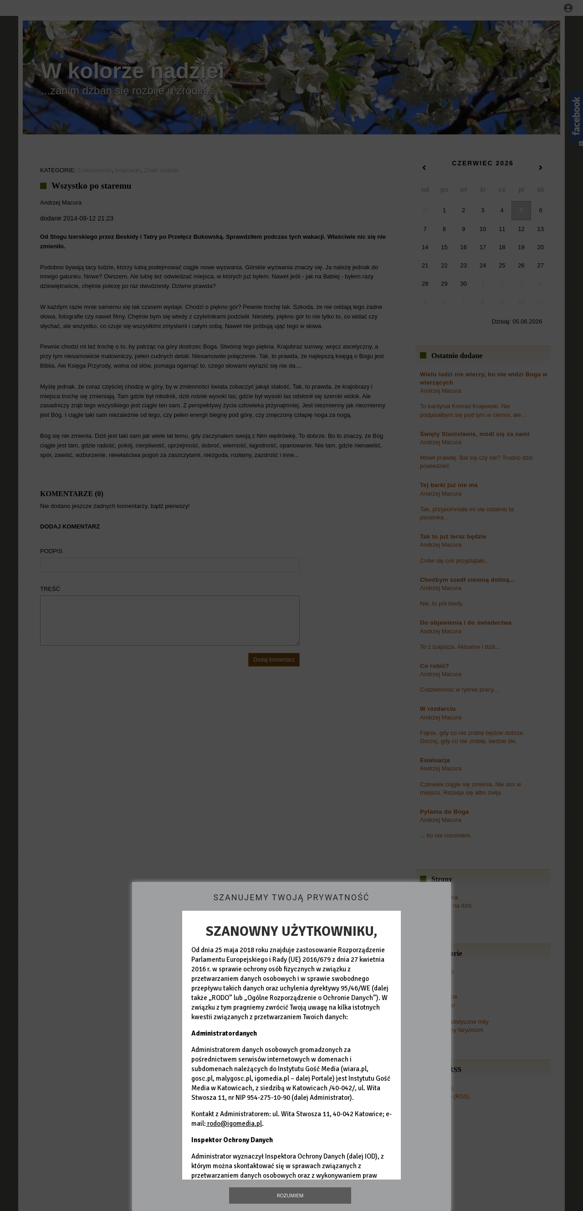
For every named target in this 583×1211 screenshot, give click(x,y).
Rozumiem (290, 1195)
